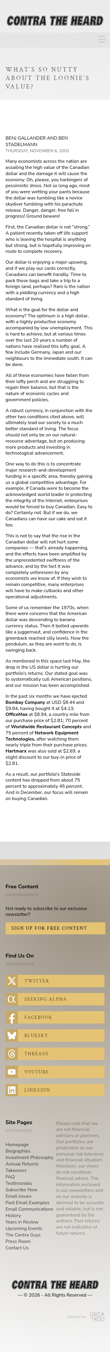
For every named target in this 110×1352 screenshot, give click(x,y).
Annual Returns (22, 1164)
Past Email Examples (28, 1202)
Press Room (18, 1241)
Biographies (18, 1151)
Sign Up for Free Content (49, 928)
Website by (85, 1316)
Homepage (17, 1144)
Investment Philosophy (30, 1157)
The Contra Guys (23, 1235)
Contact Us (17, 1248)
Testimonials (19, 1183)
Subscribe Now (22, 1190)
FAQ (10, 1177)
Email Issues (19, 1196)
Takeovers (16, 1170)
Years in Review (22, 1222)
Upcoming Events (24, 1228)
